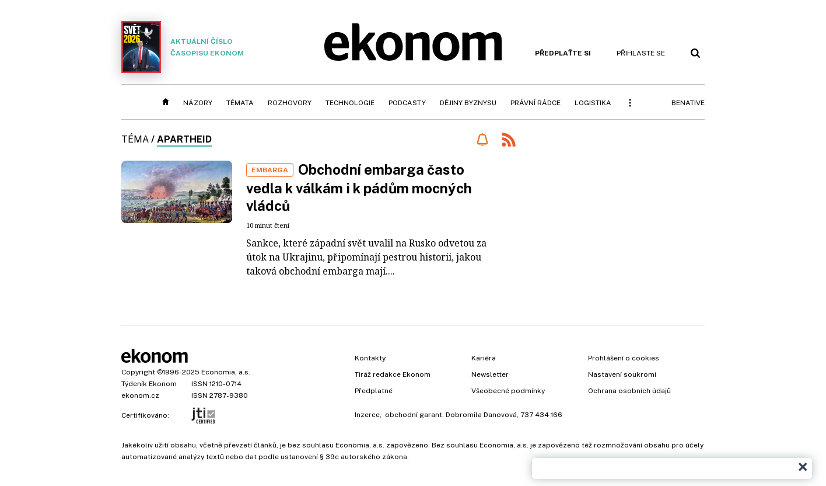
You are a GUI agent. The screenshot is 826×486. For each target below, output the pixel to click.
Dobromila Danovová (481, 415)
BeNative (688, 103)
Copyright (138, 372)
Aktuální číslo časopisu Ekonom (182, 47)
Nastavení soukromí (622, 374)
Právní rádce (535, 103)
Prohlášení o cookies (623, 358)
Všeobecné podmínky (508, 391)
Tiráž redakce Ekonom (392, 374)
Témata (240, 103)
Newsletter (490, 374)
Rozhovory (290, 103)
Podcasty (407, 103)
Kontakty (370, 358)
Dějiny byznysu (468, 103)
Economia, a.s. (225, 372)
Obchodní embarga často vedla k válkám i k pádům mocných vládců (359, 187)
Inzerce (367, 415)
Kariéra (483, 358)
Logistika (593, 103)
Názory (197, 103)
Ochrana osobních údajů (629, 391)
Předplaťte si (563, 53)
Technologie (350, 103)
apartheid (184, 139)
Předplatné (374, 391)
